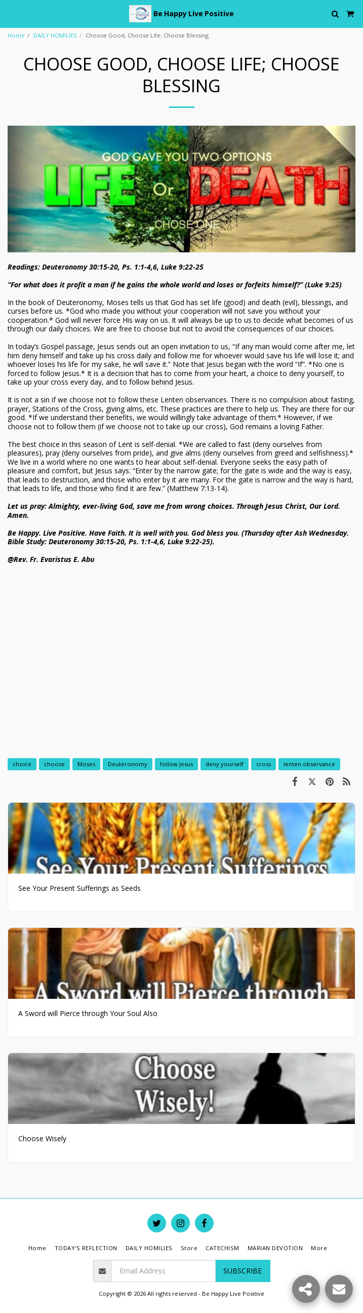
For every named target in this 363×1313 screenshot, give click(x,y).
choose (54, 764)
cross (263, 764)
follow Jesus (176, 764)
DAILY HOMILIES (55, 35)
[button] (11, 13)
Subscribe (242, 1271)
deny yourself (225, 764)
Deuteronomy (127, 764)
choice (22, 764)
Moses (86, 764)
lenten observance (309, 764)
